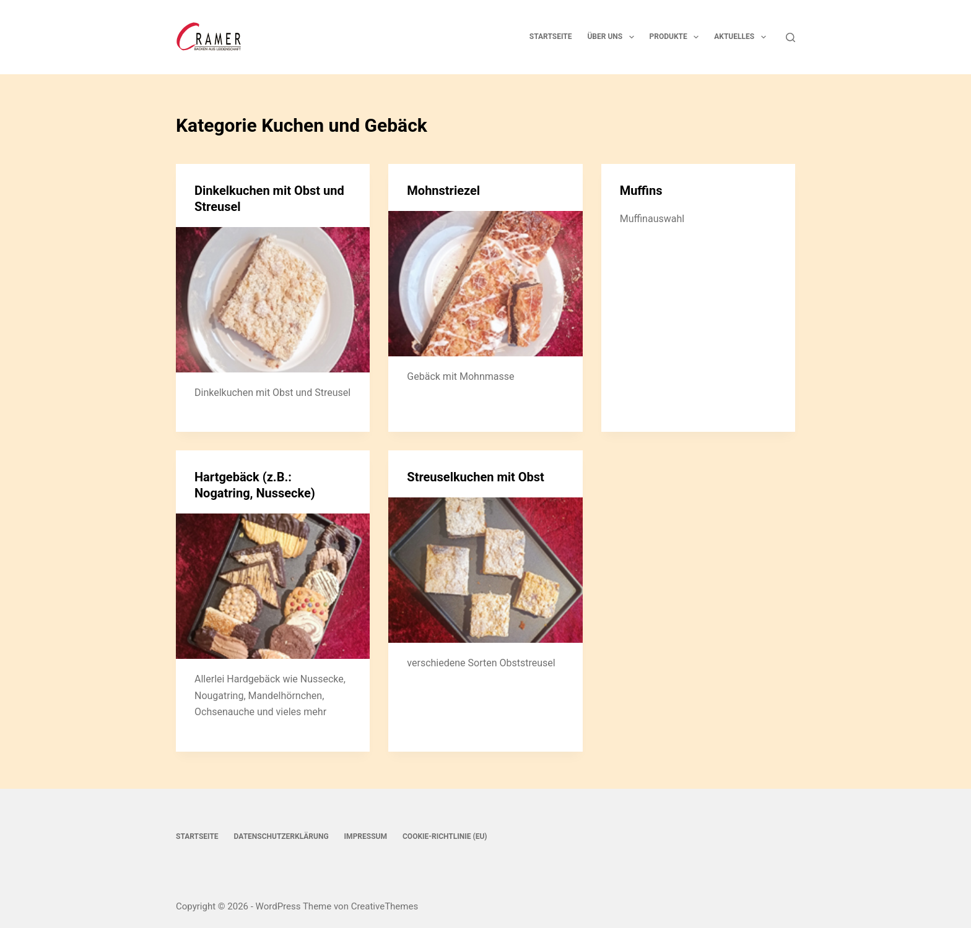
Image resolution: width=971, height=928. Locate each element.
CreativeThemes (385, 906)
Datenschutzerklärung (281, 836)
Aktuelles (742, 37)
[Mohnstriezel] (485, 283)
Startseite (550, 36)
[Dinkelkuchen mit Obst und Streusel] (273, 299)
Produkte (677, 37)
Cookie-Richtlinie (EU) (445, 836)
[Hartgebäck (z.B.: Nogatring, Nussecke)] (273, 586)
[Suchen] (790, 37)
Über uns (612, 37)
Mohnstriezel (443, 190)
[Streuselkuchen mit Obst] (485, 570)
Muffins (641, 190)
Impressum (365, 836)
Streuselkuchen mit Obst (475, 477)
